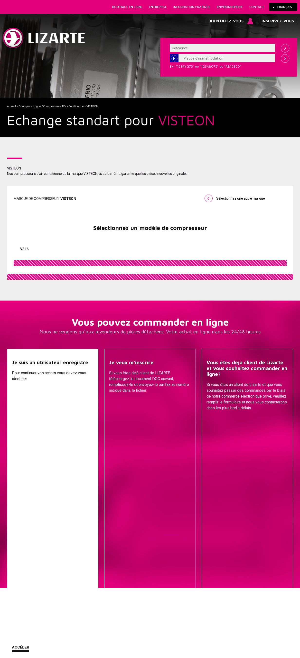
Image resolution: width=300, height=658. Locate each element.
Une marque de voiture (97, 527)
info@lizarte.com (83, 645)
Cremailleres (193, 527)
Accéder (20, 420)
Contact (256, 7)
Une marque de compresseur (96, 535)
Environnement (230, 7)
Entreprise (158, 7)
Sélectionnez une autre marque (240, 198)
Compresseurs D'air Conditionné (193, 571)
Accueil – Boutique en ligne (24, 106)
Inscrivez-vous (278, 21)
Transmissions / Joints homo (194, 549)
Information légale (88, 633)
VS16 (24, 249)
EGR (193, 579)
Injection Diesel (194, 557)
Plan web (180, 633)
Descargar (120, 420)
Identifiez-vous (227, 21)
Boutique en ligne (127, 7)
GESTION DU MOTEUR (194, 564)
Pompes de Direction (194, 535)
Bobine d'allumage (193, 586)
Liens (35, 633)
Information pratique (191, 7)
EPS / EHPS (194, 542)
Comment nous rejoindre (128, 633)
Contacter (217, 420)
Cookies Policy (56, 633)
